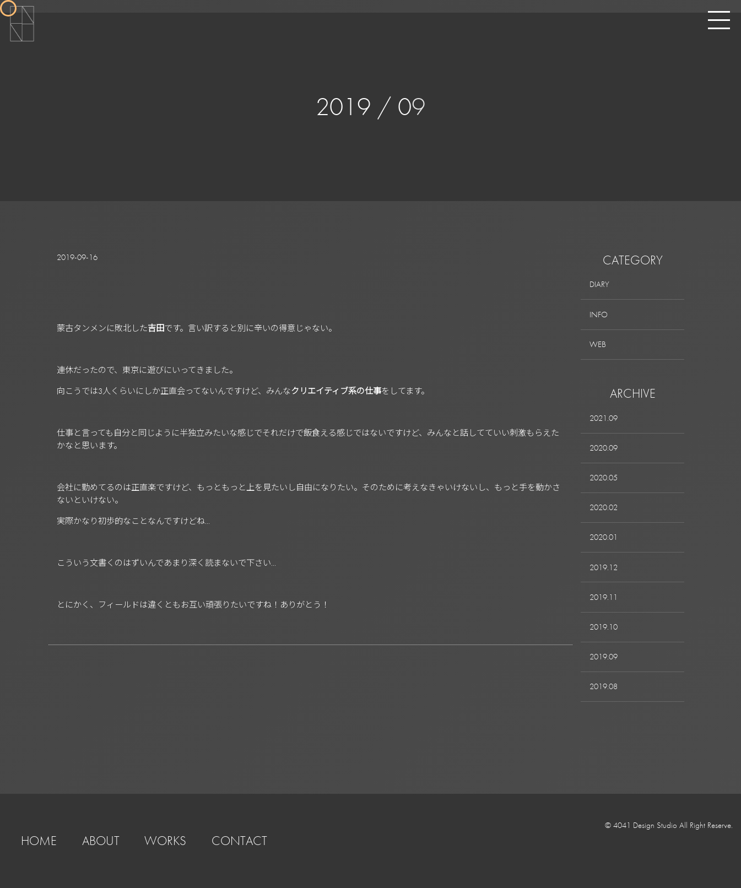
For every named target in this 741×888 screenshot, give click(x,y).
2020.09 (603, 447)
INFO (598, 314)
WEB (597, 344)
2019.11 (603, 597)
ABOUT (101, 841)
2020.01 (603, 537)
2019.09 (603, 656)
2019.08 (603, 686)
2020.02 (603, 507)
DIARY (599, 284)
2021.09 (603, 418)
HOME (39, 841)
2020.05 (603, 477)
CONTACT (239, 841)
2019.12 (603, 567)
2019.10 (603, 626)
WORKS (165, 841)
